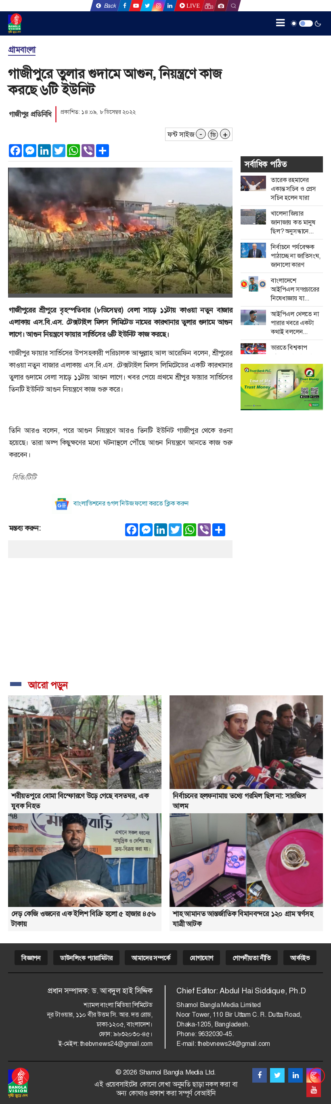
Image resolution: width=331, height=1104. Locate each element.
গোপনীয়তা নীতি (252, 958)
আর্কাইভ (300, 958)
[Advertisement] (120, 614)
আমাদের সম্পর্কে (151, 958)
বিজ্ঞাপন (31, 958)
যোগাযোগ (201, 958)
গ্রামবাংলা (22, 49)
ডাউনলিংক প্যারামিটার (86, 958)
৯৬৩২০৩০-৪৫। (133, 1034)
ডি (213, 135)
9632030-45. (216, 1034)
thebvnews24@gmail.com (116, 1043)
